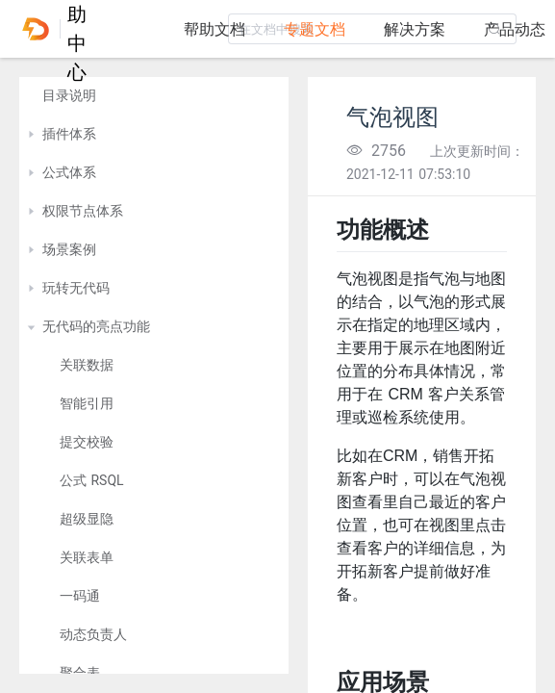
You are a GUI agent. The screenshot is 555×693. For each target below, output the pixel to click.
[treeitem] (154, 96)
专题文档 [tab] (314, 29)
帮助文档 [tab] (214, 29)
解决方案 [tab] (414, 29)
